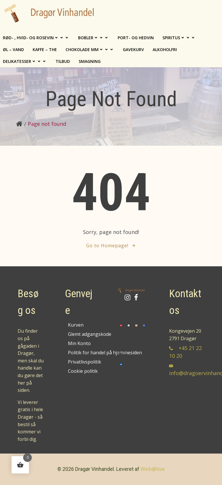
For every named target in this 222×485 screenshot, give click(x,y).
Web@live (152, 468)
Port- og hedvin (136, 37)
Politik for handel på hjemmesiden (82, 352)
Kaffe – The (45, 49)
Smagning (90, 61)
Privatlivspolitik (82, 362)
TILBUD (63, 61)
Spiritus (179, 37)
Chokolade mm (90, 49)
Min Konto (79, 343)
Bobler (93, 37)
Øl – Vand (13, 49)
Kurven (76, 325)
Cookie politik (82, 371)
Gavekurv (133, 49)
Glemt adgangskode (82, 334)
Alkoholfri (165, 49)
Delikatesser (25, 61)
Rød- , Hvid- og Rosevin (36, 37)
